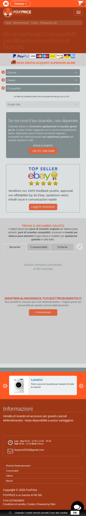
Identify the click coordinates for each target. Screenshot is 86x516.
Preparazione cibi (48, 22)
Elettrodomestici (21, 22)
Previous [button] (5, 385)
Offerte (62, 247)
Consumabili (38, 247)
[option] (43, 385)
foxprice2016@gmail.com (25, 451)
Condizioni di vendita (14, 504)
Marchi (9, 481)
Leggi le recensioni (43, 206)
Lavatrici (37, 379)
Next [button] (81, 385)
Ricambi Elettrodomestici (18, 465)
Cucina (34, 22)
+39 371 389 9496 (43, 151)
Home (8, 22)
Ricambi (15, 247)
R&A (52, 504)
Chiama (20, 3)
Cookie (31, 504)
